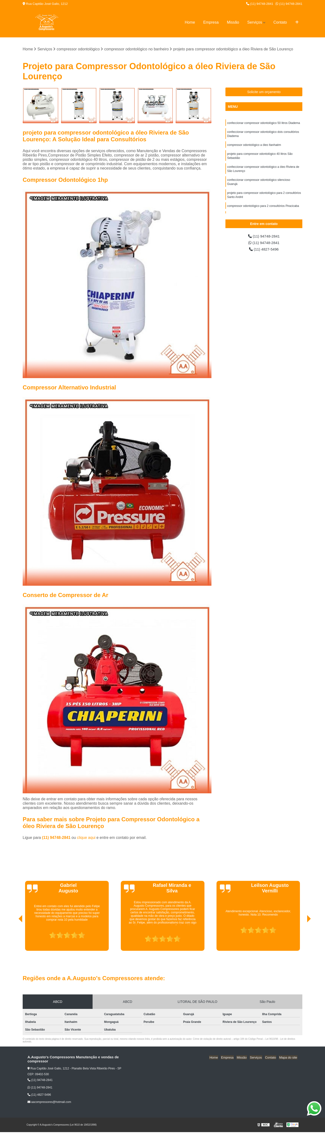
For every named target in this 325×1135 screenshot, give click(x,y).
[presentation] (14, 937)
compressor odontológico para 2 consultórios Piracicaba (263, 209)
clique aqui (86, 838)
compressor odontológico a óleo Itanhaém (254, 146)
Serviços (254, 22)
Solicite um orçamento (264, 92)
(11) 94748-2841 (259, 4)
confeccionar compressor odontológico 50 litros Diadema (263, 123)
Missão (233, 22)
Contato (280, 22)
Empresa (211, 22)
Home (190, 22)
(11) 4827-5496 (264, 250)
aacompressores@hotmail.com (49, 1102)
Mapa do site (288, 1057)
